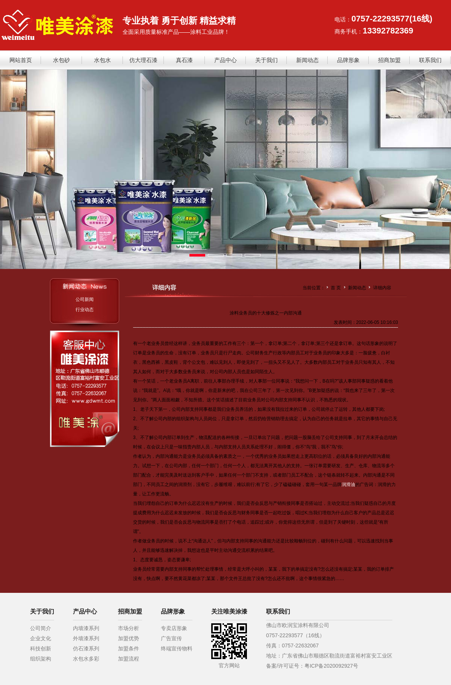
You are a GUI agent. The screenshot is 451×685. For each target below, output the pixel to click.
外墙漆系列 (86, 638)
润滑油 (348, 484)
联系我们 (430, 60)
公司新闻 (85, 299)
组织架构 (40, 659)
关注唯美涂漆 (229, 611)
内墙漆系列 (86, 628)
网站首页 (20, 60)
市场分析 (128, 628)
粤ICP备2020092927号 (331, 666)
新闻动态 (307, 60)
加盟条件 (128, 649)
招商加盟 (389, 60)
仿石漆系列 (86, 649)
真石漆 (184, 60)
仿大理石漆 (143, 60)
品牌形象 (348, 60)
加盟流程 (128, 659)
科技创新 (40, 649)
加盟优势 (128, 638)
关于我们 (266, 60)
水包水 (102, 60)
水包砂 (61, 60)
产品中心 (225, 60)
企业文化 (40, 638)
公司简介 (40, 628)
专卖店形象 (174, 628)
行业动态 (85, 309)
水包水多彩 (86, 659)
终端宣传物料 (176, 649)
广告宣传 (171, 638)
